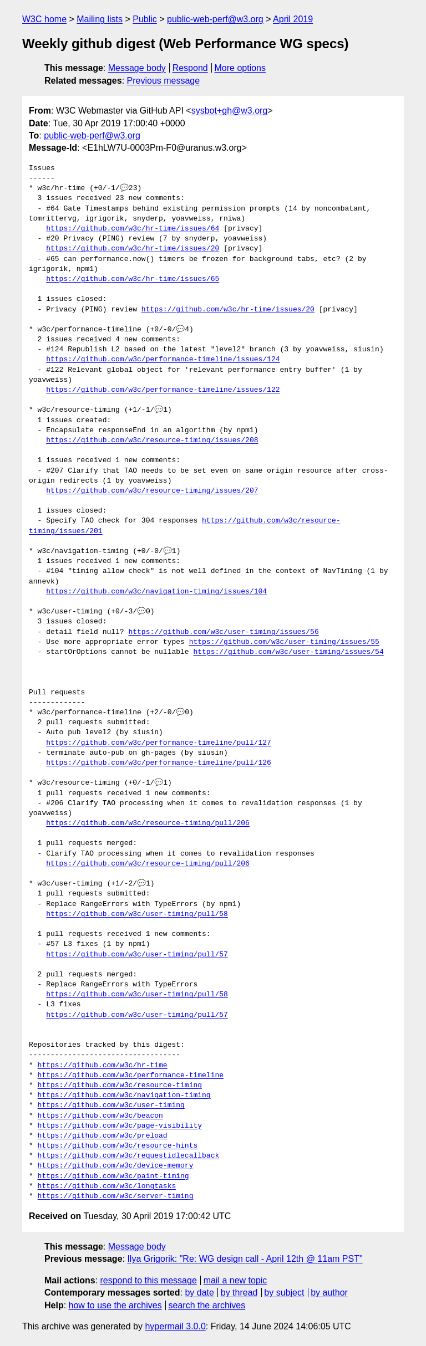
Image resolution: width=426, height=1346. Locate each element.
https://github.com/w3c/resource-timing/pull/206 (148, 823)
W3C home (44, 19)
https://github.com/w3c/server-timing (116, 1196)
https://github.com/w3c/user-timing (111, 1105)
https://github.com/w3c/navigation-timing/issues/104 (156, 592)
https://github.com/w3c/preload (103, 1136)
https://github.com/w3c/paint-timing (113, 1176)
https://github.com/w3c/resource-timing (120, 1086)
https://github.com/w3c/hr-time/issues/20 (132, 249)
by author (329, 1292)
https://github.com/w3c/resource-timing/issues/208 (152, 441)
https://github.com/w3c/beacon (100, 1116)
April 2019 (293, 19)
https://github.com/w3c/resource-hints (118, 1146)
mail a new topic (235, 1280)
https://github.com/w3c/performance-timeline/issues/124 (163, 360)
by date (199, 1292)
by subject (284, 1292)
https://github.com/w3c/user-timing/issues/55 (284, 642)
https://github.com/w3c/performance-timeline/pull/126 (158, 763)
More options (240, 68)
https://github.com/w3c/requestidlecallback (129, 1156)
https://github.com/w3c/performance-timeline (131, 1076)
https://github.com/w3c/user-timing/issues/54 (288, 652)
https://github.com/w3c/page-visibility (120, 1126)
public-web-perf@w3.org (215, 19)
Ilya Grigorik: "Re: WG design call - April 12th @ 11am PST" (244, 1258)
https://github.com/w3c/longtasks (107, 1186)
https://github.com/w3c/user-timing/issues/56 (223, 632)
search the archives (207, 1305)
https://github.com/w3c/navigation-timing (124, 1096)
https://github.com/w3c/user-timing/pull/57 (137, 955)
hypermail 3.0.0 (175, 1326)
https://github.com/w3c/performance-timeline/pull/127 (158, 743)
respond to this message (148, 1280)
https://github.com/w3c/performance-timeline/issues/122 (163, 390)
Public (145, 19)
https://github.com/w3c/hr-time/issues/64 (132, 229)
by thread (239, 1292)
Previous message (163, 80)
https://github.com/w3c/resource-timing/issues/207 (152, 491)
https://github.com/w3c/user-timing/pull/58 (137, 914)
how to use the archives (115, 1305)
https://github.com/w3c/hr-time (103, 1066)
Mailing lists (100, 19)
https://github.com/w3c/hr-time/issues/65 (132, 279)
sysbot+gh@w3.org (229, 110)
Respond (190, 68)
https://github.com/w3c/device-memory (116, 1166)
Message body (137, 68)
